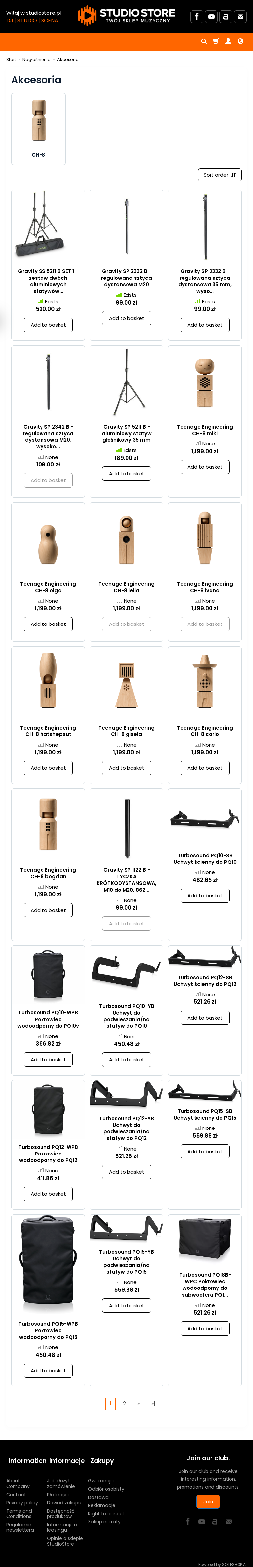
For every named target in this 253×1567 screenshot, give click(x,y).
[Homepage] (126, 15)
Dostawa (98, 1493)
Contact (16, 1490)
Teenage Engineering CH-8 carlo (205, 732)
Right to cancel (106, 1509)
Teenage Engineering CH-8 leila (126, 588)
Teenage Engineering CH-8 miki (205, 431)
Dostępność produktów (60, 1509)
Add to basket (48, 325)
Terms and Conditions (19, 1509)
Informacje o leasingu (62, 1523)
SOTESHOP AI (234, 1560)
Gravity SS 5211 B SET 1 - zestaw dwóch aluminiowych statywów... (48, 282)
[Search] (204, 42)
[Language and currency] (240, 42)
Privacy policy (22, 1498)
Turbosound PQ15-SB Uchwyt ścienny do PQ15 (205, 1115)
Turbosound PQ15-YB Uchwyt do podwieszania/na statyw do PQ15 (126, 1263)
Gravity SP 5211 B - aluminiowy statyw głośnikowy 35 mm (127, 434)
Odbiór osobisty (106, 1484)
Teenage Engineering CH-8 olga (48, 588)
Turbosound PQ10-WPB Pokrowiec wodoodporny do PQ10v (48, 1020)
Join (208, 1502)
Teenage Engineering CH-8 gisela (126, 732)
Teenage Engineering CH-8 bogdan (48, 874)
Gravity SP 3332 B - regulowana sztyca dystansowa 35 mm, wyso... (205, 282)
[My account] (228, 42)
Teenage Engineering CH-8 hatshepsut (48, 732)
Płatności (58, 1490)
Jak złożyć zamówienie (61, 1479)
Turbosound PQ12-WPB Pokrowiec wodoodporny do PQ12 (48, 1155)
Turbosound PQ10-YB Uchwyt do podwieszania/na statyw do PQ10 (126, 1017)
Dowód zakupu (64, 1498)
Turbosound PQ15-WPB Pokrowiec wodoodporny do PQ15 (48, 1331)
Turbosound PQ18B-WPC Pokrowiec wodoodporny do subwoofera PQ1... (205, 1285)
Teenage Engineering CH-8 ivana (205, 588)
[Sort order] (219, 175)
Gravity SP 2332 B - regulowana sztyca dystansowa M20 (126, 279)
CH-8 (38, 154)
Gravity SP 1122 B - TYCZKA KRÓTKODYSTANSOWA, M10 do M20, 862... (126, 880)
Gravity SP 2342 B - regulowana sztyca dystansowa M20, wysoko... (48, 437)
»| (153, 1405)
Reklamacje (101, 1501)
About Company (18, 1479)
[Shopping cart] (216, 42)
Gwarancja (101, 1476)
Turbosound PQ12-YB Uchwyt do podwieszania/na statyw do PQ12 (126, 1129)
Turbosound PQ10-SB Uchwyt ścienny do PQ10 (205, 859)
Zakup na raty (104, 1517)
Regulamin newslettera (20, 1523)
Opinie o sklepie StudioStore (65, 1537)
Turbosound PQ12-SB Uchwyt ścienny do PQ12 (205, 982)
